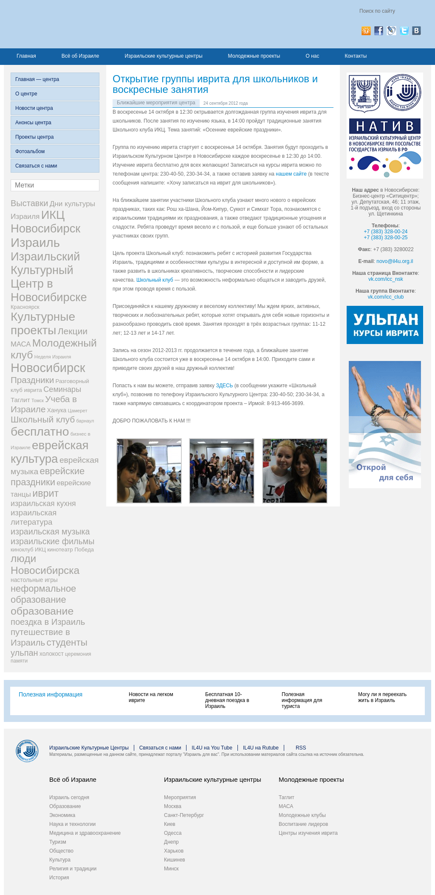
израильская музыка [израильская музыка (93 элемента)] (50, 531)
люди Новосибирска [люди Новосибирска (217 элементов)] (45, 564)
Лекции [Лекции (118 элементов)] (73, 331)
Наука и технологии (72, 824)
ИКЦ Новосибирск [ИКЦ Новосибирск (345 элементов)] (45, 221)
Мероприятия (180, 797)
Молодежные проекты (254, 56)
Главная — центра (37, 79)
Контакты (356, 56)
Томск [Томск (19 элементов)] (37, 400)
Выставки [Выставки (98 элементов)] (29, 203)
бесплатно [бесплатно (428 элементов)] (40, 431)
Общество (61, 851)
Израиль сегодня (69, 797)
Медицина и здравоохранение (85, 833)
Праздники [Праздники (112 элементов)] (32, 380)
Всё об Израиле (80, 56)
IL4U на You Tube (212, 748)
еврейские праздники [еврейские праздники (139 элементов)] (48, 476)
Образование (65, 806)
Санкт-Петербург (184, 815)
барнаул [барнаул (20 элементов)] (85, 420)
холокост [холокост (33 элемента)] (52, 654)
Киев (169, 824)
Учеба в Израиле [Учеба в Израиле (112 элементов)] (44, 404)
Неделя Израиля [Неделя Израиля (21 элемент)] (52, 356)
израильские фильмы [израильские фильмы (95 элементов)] (52, 541)
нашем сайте (291, 174)
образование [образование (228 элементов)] (42, 611)
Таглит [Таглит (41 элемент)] (20, 399)
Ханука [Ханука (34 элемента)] (57, 410)
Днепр (171, 842)
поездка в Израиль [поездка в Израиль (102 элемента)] (48, 621)
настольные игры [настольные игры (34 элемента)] (34, 579)
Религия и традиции (72, 869)
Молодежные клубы (302, 815)
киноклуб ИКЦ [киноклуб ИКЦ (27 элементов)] (28, 550)
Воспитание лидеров (303, 824)
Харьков (174, 851)
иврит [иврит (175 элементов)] (45, 493)
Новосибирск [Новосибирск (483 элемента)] (48, 368)
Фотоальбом (30, 151)
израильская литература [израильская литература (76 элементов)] (33, 517)
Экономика (62, 815)
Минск (171, 869)
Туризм (57, 842)
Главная (26, 56)
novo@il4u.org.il (394, 261)
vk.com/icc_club (386, 297)
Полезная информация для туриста (302, 700)
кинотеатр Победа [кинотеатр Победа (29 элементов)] (70, 549)
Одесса (172, 833)
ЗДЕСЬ (224, 386)
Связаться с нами (36, 166)
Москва (172, 806)
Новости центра (34, 108)
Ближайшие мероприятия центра (156, 103)
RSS (301, 748)
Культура (60, 860)
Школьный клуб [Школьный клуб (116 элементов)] (43, 419)
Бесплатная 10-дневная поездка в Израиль (227, 700)
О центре (26, 94)
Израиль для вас (94, 24)
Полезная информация (50, 694)
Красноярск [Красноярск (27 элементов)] (25, 307)
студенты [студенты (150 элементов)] (66, 642)
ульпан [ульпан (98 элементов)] (24, 652)
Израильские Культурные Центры (89, 748)
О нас (312, 56)
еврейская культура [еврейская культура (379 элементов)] (50, 452)
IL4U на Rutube (261, 748)
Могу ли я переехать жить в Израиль (382, 697)
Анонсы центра (33, 123)
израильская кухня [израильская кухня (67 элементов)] (43, 503)
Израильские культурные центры (163, 56)
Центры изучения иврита (308, 833)
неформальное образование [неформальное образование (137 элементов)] (43, 594)
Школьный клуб (154, 280)
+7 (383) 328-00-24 (385, 232)
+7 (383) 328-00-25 (385, 238)
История (59, 878)
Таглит (286, 797)
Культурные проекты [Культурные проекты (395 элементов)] (43, 323)
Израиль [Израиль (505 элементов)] (35, 242)
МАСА (286, 806)
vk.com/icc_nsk (385, 279)
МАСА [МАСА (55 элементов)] (21, 344)
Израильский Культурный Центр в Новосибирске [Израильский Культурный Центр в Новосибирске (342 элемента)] (49, 277)
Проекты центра (34, 137)
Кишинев (174, 860)
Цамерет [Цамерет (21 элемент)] (78, 410)
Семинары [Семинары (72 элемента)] (62, 389)
